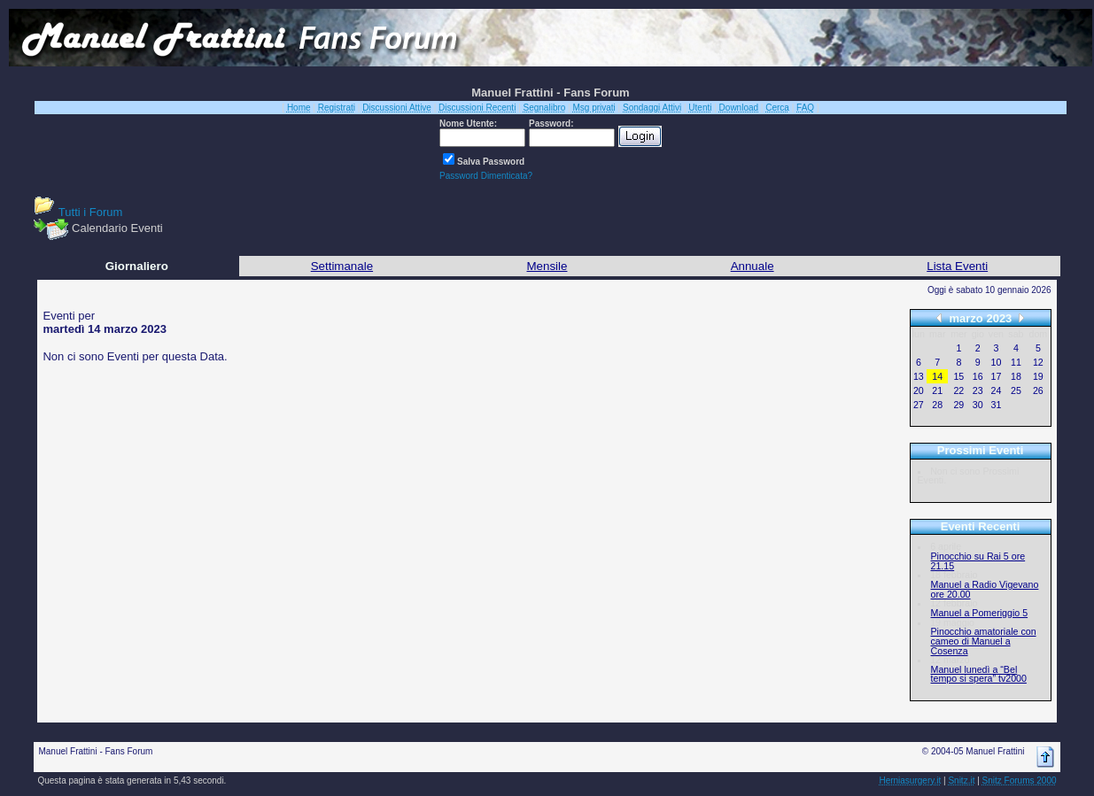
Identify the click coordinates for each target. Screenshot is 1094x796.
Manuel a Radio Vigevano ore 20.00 (985, 589)
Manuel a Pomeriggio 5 (979, 612)
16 (978, 376)
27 (918, 404)
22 (958, 390)
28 (937, 404)
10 (995, 362)
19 (1038, 376)
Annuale (752, 266)
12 (1038, 362)
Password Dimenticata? (485, 176)
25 (1016, 390)
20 (918, 390)
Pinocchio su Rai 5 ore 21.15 (978, 561)
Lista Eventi (957, 266)
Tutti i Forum (90, 212)
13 (918, 376)
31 (995, 404)
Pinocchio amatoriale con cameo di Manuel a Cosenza (983, 640)
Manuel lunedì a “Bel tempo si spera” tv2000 (979, 674)
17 (995, 376)
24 (995, 390)
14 (937, 376)
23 (978, 390)
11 (1016, 362)
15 (958, 376)
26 (1038, 390)
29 (958, 404)
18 (1016, 376)
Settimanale (342, 266)
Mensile (547, 266)
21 (937, 390)
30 (978, 404)
